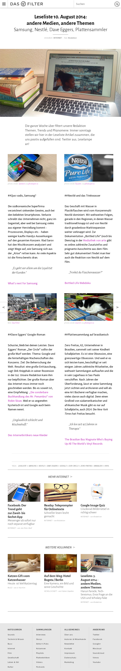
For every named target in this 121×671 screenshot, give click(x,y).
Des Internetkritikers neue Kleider (28, 435)
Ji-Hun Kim (21, 587)
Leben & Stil (13, 662)
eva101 (78, 323)
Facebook (97, 639)
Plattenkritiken (43, 657)
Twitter (96, 634)
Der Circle (73, 466)
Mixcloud (97, 648)
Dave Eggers (52, 466)
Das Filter (16, 323)
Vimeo (96, 657)
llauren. (78, 184)
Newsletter (69, 644)
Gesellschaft (50, 591)
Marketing (69, 662)
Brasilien (98, 466)
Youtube (97, 662)
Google (63, 466)
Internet (58, 38)
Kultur (10, 667)
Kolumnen (41, 648)
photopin (32, 184)
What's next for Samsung (22, 283)
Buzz (10, 587)
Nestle (42, 466)
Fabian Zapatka (68, 591)
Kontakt (68, 648)
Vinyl (106, 466)
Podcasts (40, 667)
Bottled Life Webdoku (78, 283)
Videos (39, 662)
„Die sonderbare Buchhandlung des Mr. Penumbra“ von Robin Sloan (30, 396)
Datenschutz (70, 657)
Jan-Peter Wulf (26, 528)
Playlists (40, 653)
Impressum (69, 653)
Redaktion (72, 38)
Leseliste (22, 466)
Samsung (33, 466)
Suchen (117, 4)
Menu (3, 1)
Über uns (68, 634)
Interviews (41, 634)
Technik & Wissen (16, 639)
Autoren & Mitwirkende (75, 639)
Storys (39, 639)
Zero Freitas (86, 466)
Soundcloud (98, 653)
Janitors (22, 184)
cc (37, 184)
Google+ (97, 644)
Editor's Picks (42, 644)
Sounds (11, 634)
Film (10, 653)
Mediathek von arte (94, 240)
